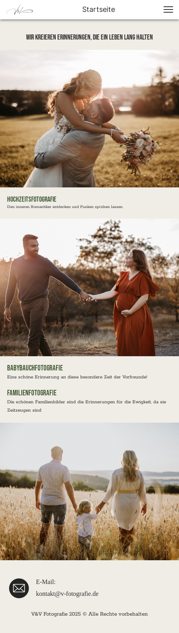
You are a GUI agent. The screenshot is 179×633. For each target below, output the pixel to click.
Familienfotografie (32, 393)
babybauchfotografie (35, 368)
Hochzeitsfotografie (32, 199)
